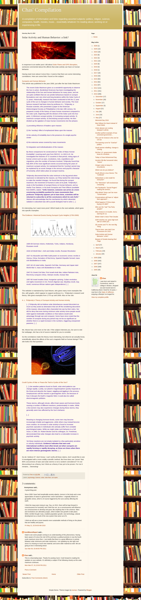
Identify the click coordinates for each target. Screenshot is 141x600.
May (97, 118)
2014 (96, 82)
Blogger (89, 590)
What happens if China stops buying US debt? (105, 203)
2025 (96, 49)
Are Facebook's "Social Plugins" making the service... (106, 188)
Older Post (80, 574)
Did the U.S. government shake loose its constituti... (106, 153)
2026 (96, 46)
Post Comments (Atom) (39, 578)
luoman (74, 590)
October (99, 103)
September (100, 105)
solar (42, 477)
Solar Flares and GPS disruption (65, 64)
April (97, 245)
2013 (96, 85)
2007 (96, 264)
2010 (96, 94)
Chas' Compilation (41, 10)
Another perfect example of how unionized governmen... (106, 134)
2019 (96, 67)
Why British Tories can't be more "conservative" (106, 193)
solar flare (48, 477)
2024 (96, 52)
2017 (96, 73)
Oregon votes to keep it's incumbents (103, 166)
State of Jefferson (108, 292)
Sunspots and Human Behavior (33, 81)
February (99, 251)
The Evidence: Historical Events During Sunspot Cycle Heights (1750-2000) (50, 215)
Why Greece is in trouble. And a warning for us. (106, 213)
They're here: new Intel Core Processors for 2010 (105, 230)
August (98, 108)
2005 (96, 270)
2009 (96, 257)
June (97, 115)
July (97, 111)
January (99, 254)
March (98, 248)
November (99, 99)
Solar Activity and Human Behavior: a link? (103, 235)
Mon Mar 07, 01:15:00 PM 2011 (35, 565)
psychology (31, 477)
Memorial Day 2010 (102, 120)
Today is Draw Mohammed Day (106, 157)
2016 (96, 76)
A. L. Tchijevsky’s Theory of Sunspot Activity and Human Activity (46, 300)
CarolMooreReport (31, 532)
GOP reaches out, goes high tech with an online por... (106, 221)
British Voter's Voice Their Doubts (106, 217)
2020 (96, 64)
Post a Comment (30, 570)
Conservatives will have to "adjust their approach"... (106, 198)
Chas (26, 555)
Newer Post (27, 574)
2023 (96, 55)
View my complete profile (100, 297)
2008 (96, 261)
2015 (96, 79)
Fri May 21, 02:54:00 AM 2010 (35, 525)
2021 (96, 61)
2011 (96, 91)
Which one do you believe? (104, 170)
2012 (96, 88)
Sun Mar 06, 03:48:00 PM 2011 (35, 549)
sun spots (55, 477)
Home (54, 574)
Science (37, 477)
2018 (96, 70)
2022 (96, 58)
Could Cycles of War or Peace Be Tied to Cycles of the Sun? (45, 382)
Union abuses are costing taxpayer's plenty (104, 129)
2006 (96, 267)
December (99, 96)
